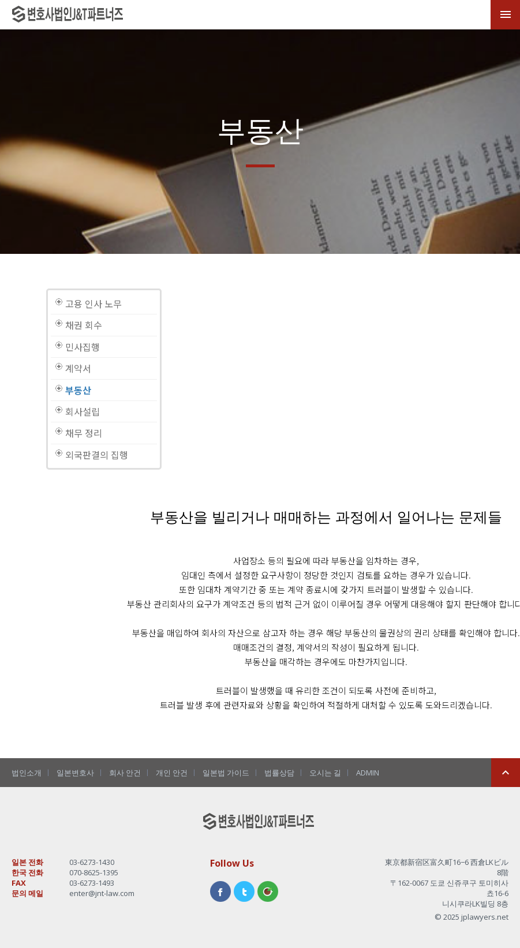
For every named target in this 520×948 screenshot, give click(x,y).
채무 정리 (83, 433)
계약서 (78, 368)
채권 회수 (83, 325)
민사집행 (82, 347)
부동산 (78, 390)
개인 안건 (172, 772)
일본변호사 (75, 772)
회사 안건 (125, 772)
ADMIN (367, 772)
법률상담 (279, 772)
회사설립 (82, 411)
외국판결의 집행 (96, 455)
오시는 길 (325, 772)
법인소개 (27, 772)
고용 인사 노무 (93, 303)
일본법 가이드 (226, 772)
